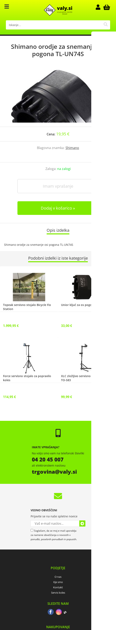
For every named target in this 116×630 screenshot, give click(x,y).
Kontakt (58, 587)
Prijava (100, 7)
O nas (58, 577)
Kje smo (58, 582)
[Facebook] (51, 612)
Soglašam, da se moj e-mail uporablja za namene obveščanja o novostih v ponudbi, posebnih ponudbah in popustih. (54, 535)
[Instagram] (59, 612)
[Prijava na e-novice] (82, 523)
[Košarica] (106, 7)
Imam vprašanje (58, 186)
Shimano (72, 148)
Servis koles (58, 592)
